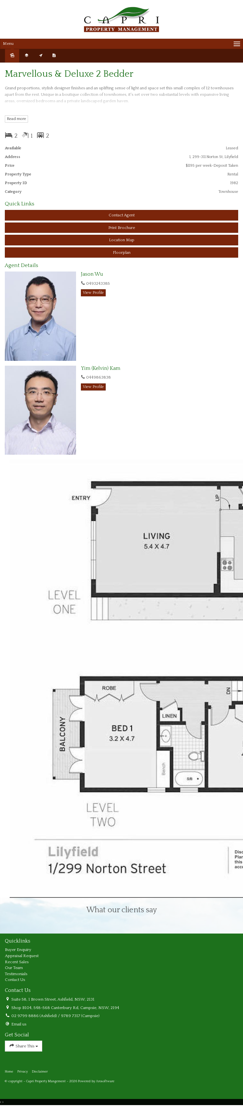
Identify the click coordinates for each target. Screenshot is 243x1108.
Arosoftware (105, 1081)
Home (9, 1071)
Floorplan (122, 252)
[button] (121, 228)
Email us (18, 1024)
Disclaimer (40, 1071)
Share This (23, 1046)
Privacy (22, 1071)
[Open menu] (121, 44)
